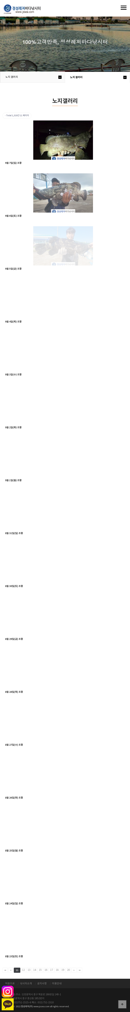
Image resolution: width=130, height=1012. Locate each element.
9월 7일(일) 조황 (13, 163)
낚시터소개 (26, 983)
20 (68, 970)
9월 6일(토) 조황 (13, 215)
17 (51, 970)
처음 (5, 970)
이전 (10, 970)
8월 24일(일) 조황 (14, 903)
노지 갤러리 (11, 77)
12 (23, 970)
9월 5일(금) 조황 (13, 268)
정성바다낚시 (24, 8)
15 (40, 970)
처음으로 (10, 983)
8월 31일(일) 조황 (14, 533)
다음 (74, 970)
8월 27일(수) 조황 (14, 744)
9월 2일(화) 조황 (13, 427)
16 (46, 970)
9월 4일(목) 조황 (13, 321)
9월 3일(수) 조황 (13, 374)
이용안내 (57, 983)
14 (34, 970)
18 (57, 970)
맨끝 (79, 970)
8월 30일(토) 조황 (14, 586)
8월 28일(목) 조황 (14, 692)
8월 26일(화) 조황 (14, 797)
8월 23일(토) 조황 (14, 956)
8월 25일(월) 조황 (14, 850)
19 (62, 970)
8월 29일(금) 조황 (14, 639)
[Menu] (123, 8)
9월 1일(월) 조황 (13, 480)
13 (29, 970)
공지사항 (42, 983)
